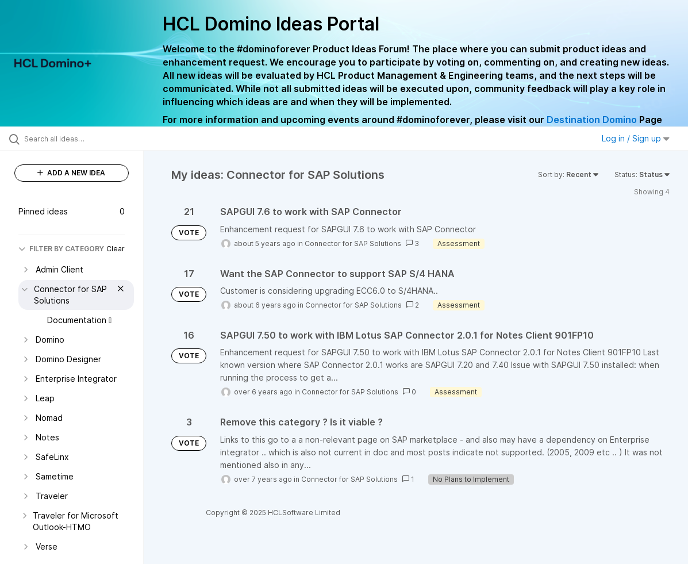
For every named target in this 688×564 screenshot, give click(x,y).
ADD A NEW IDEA (71, 172)
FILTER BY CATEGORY (61, 248)
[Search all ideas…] (83, 138)
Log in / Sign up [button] (636, 138)
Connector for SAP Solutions (353, 243)
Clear (115, 248)
